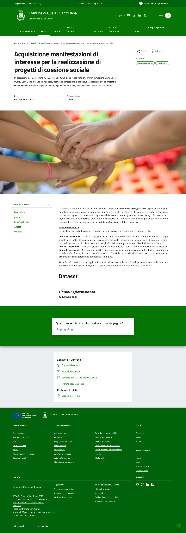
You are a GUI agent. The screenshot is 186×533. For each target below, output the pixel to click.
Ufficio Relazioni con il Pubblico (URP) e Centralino (28, 504)
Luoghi (138, 458)
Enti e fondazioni (19, 445)
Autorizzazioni (59, 449)
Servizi (56, 31)
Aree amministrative (21, 437)
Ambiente (58, 437)
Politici (15, 449)
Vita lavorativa (100, 457)
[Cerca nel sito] (168, 16)
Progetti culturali (142, 466)
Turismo (137, 31)
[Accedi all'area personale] (153, 3)
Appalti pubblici (60, 445)
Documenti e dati (19, 457)
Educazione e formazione (64, 461)
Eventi (138, 462)
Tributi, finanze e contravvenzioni (108, 449)
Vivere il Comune (70, 29)
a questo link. (145, 265)
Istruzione (98, 31)
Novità (44, 31)
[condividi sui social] (142, 51)
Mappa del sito (42, 525)
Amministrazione (27, 31)
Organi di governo (20, 433)
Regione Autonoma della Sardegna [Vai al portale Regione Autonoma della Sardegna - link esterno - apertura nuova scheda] (29, 3)
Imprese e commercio (103, 437)
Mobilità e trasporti (102, 441)
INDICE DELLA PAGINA (31, 204)
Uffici (15, 441)
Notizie (138, 441)
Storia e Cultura (142, 470)
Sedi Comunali (18, 525)
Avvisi (138, 437)
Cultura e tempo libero (62, 457)
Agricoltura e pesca (61, 433)
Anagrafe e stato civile (63, 441)
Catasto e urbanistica (62, 453)
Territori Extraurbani (114, 29)
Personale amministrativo (23, 453)
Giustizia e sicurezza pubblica (106, 433)
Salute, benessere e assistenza (107, 445)
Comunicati (140, 433)
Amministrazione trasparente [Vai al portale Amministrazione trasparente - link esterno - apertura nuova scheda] (89, 3)
